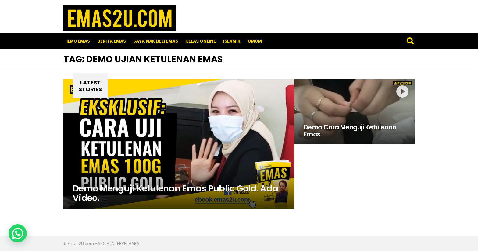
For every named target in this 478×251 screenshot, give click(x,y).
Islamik (232, 41)
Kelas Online (200, 41)
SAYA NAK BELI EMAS (155, 41)
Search (410, 41)
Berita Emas (111, 41)
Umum (255, 41)
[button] (18, 233)
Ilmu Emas (78, 41)
